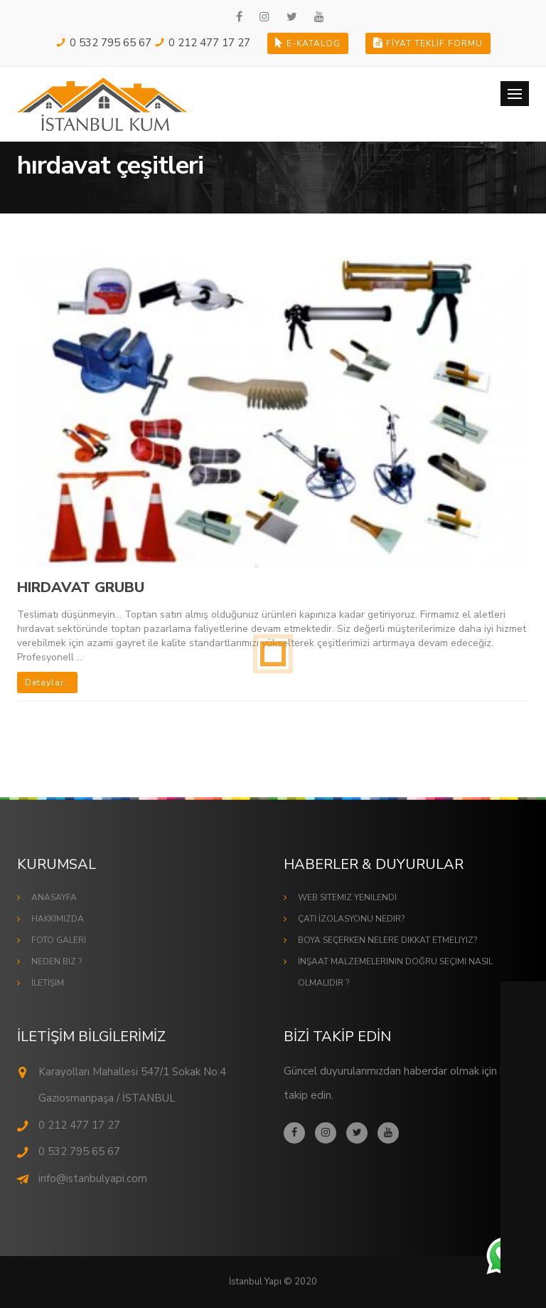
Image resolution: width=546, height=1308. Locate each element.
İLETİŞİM (47, 982)
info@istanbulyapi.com (92, 1178)
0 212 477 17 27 (209, 43)
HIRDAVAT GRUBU (80, 587)
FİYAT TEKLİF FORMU (428, 43)
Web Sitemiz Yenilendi (347, 897)
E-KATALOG (308, 43)
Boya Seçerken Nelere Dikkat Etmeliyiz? (387, 940)
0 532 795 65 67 (110, 43)
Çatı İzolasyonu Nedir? (351, 918)
